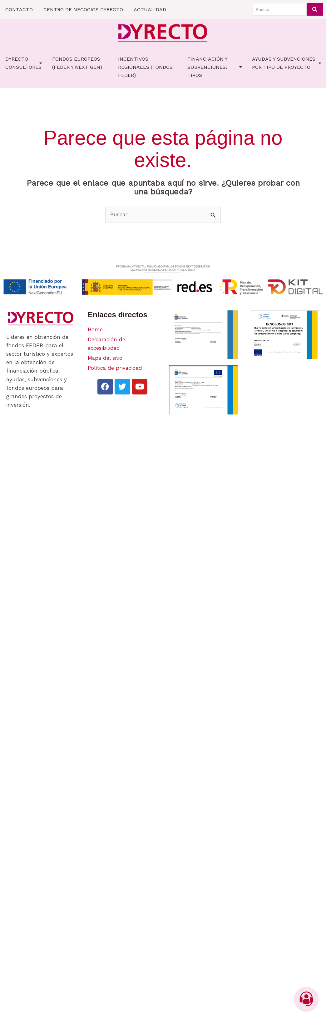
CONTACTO (19, 10)
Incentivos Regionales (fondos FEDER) (145, 67)
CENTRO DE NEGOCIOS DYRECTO (83, 10)
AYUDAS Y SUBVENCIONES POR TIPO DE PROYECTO (286, 63)
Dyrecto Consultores (23, 63)
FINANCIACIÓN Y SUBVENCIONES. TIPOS (214, 67)
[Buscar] (280, 9)
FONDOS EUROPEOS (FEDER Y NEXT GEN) (77, 63)
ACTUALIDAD (150, 10)
